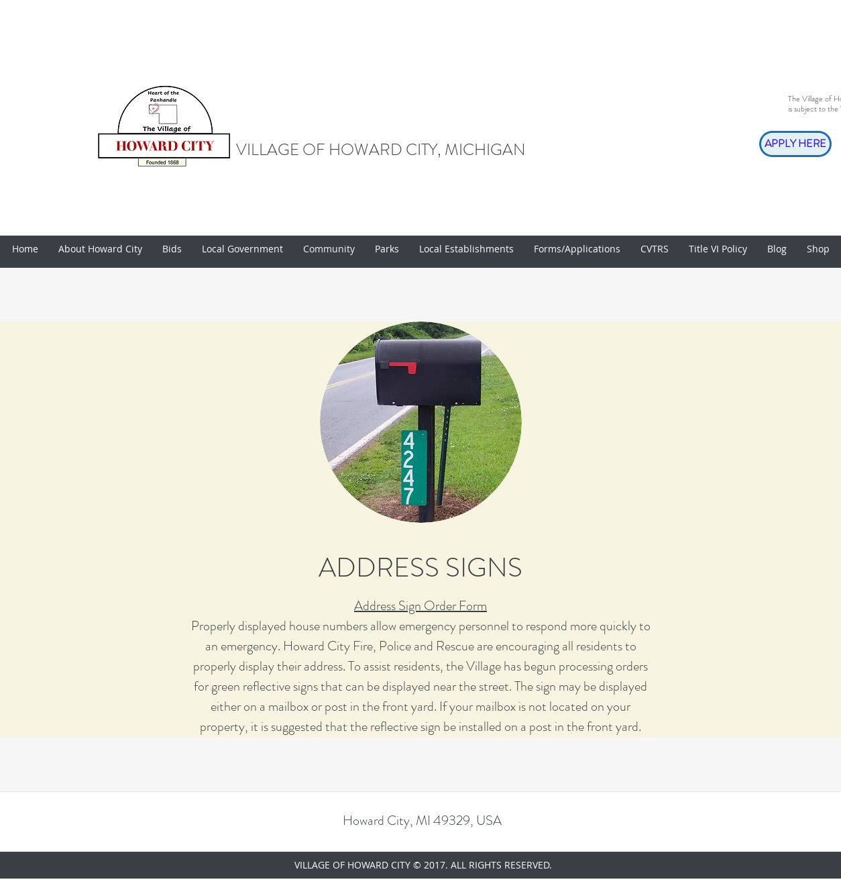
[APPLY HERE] (795, 144)
